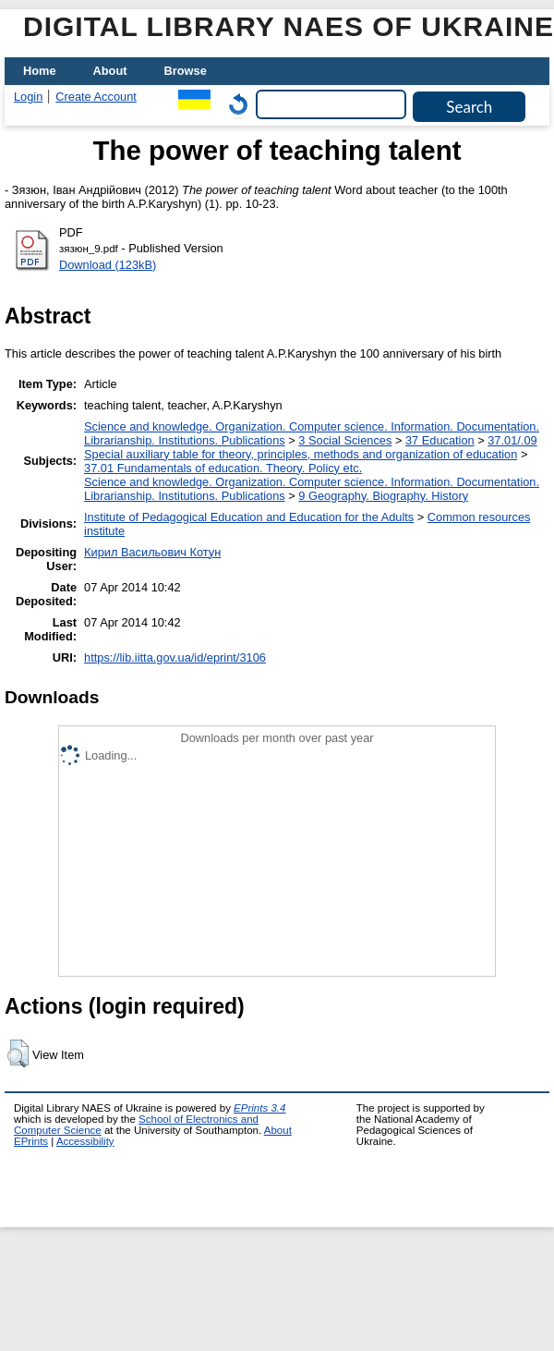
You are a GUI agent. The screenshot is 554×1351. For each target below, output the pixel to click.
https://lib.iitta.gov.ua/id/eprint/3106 (175, 657)
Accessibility (85, 1141)
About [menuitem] (110, 71)
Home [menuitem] (39, 71)
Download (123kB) (107, 265)
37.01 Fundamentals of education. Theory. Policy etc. (223, 468)
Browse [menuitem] (185, 71)
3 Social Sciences (344, 440)
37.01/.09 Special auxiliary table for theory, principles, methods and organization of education (310, 447)
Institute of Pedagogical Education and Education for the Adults (249, 517)
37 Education (440, 440)
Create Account (96, 96)
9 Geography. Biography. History (383, 496)
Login (28, 96)
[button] (18, 1053)
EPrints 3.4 (259, 1108)
